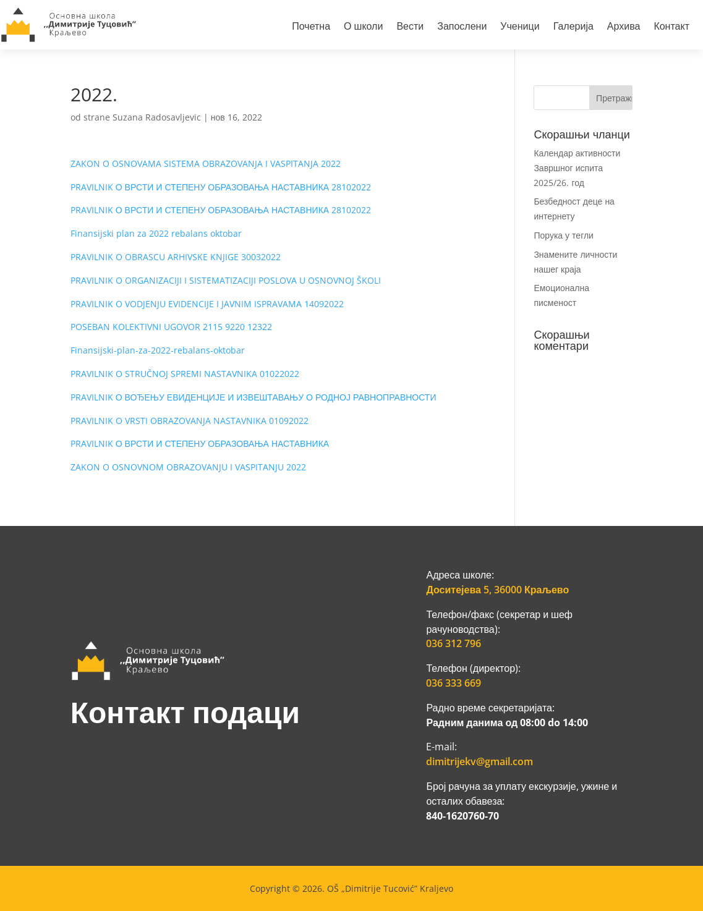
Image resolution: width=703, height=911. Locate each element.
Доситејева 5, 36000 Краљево (497, 589)
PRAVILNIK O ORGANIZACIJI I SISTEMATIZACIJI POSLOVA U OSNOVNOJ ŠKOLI (225, 280)
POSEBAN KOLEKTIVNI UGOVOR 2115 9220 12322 (171, 327)
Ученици (519, 27)
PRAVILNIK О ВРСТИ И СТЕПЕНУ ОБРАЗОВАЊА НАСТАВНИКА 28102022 (220, 187)
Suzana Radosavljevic (157, 117)
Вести (410, 27)
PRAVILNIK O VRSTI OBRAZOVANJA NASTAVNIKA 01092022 (189, 420)
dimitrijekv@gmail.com (479, 761)
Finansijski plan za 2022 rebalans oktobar (156, 233)
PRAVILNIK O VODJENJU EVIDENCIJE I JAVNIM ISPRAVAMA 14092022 (207, 304)
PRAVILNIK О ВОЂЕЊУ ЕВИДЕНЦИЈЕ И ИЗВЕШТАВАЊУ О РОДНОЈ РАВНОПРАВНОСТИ (253, 397)
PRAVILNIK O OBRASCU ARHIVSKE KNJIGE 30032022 (175, 257)
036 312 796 (453, 643)
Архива (624, 27)
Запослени (462, 27)
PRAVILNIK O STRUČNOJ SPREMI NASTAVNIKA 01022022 (184, 373)
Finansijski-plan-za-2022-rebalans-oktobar (157, 350)
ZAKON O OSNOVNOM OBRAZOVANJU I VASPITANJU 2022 (188, 467)
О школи (363, 27)
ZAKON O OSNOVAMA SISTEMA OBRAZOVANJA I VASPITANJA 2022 (205, 163)
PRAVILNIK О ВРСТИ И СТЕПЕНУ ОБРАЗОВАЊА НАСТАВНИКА (199, 443)
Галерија (573, 27)
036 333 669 (453, 683)
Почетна (311, 27)
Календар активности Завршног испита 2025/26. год (577, 168)
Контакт (671, 27)
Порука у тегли (564, 235)
